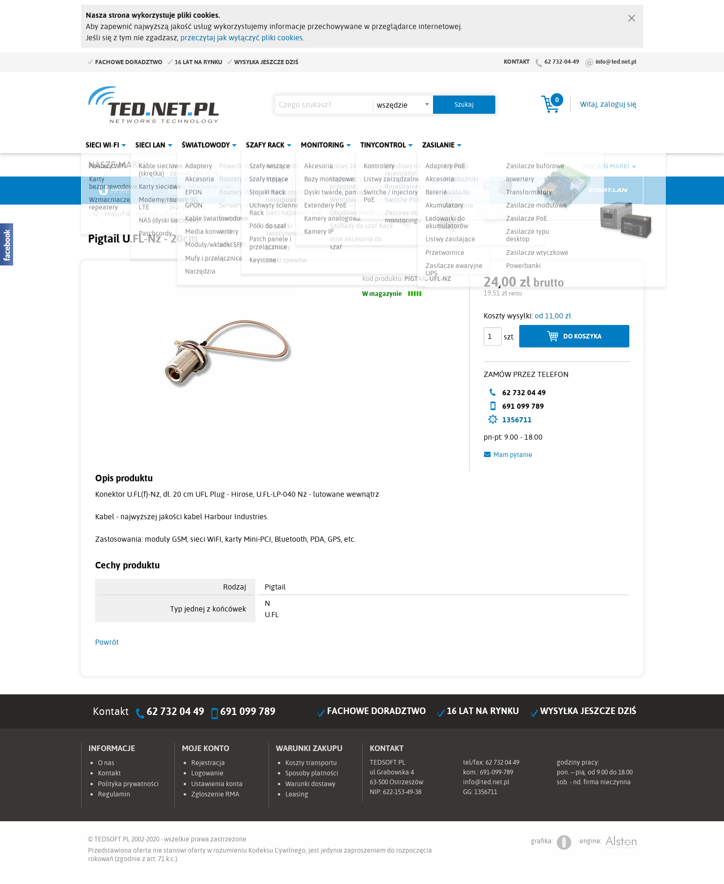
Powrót (107, 642)
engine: (608, 842)
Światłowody (206, 144)
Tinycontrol (383, 144)
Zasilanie (438, 144)
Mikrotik (186, 191)
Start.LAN (608, 191)
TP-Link (397, 191)
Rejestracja (208, 763)
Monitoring (322, 144)
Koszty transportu (311, 763)
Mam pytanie (512, 454)
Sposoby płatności (311, 773)
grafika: (551, 842)
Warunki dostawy (310, 784)
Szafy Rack (265, 144)
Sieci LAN (150, 144)
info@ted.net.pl (616, 61)
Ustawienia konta (217, 784)
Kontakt (517, 61)
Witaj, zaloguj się (608, 104)
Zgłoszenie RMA (215, 794)
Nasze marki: (118, 164)
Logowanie (207, 773)
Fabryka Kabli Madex (257, 191)
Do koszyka (582, 336)
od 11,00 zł (553, 315)
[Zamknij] (631, 15)
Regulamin (114, 794)
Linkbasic (468, 191)
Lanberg (538, 191)
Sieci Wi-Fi (102, 144)
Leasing (296, 794)
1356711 (517, 419)
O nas (106, 763)
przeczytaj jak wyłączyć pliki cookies (241, 37)
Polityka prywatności (128, 784)
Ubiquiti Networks (117, 191)
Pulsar (327, 191)
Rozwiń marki (606, 166)
